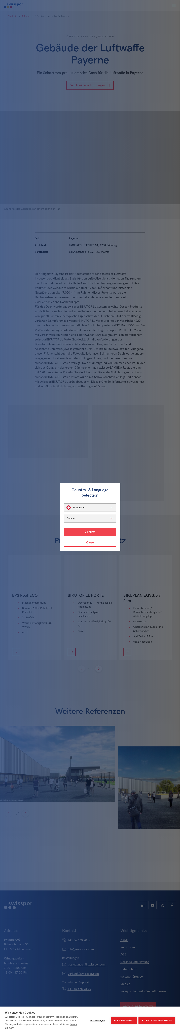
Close (90, 542)
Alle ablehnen (123, 1020)
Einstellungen (97, 1020)
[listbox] (90, 507)
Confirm (90, 532)
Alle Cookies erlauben (157, 1020)
